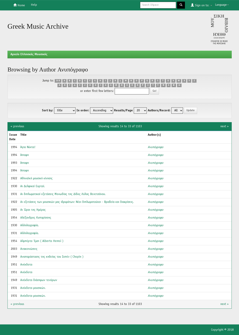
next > (224, 126)
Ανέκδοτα (26, 264)
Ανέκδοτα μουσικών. (33, 288)
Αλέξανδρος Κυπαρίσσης (35, 217)
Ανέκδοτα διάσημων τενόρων (38, 280)
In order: (83, 110)
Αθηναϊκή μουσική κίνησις (36, 178)
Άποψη (24, 155)
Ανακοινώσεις (28, 249)
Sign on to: (201, 5)
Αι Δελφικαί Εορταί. (32, 186)
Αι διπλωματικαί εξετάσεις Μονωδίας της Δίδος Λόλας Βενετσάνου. (63, 194)
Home (19, 5)
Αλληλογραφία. (29, 225)
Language (222, 4)
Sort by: (47, 110)
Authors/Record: (159, 110)
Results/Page (123, 110)
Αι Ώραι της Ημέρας (33, 209)
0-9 (58, 81)
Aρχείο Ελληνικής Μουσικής (28, 54)
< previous (17, 126)
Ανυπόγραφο (155, 147)
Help (34, 4)
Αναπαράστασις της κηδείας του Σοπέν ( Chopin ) (51, 256)
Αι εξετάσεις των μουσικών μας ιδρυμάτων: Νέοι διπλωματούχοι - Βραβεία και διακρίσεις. (77, 202)
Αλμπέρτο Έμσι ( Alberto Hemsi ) (41, 241)
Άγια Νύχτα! (27, 147)
